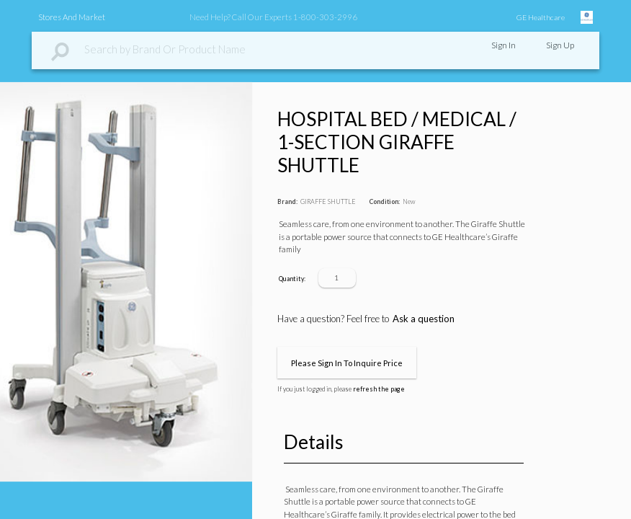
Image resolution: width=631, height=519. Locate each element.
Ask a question (424, 318)
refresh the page (379, 389)
